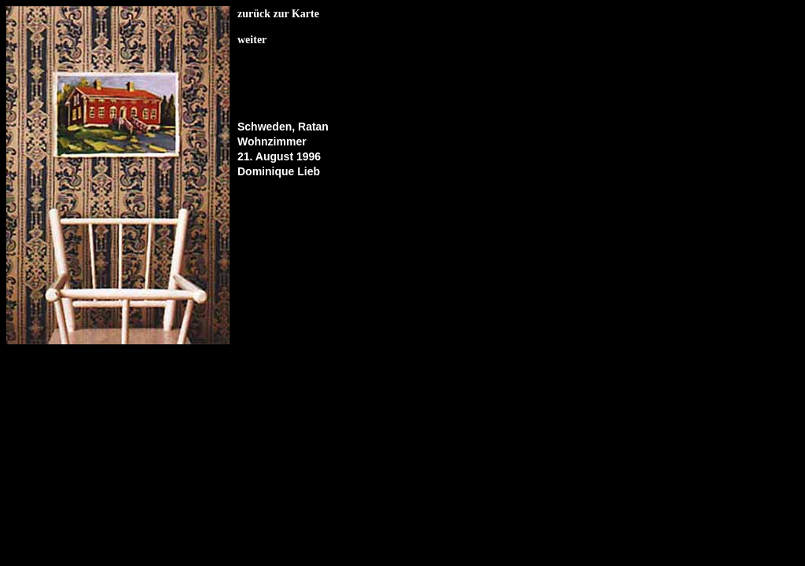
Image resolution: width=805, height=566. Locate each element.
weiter (251, 40)
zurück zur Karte (278, 14)
